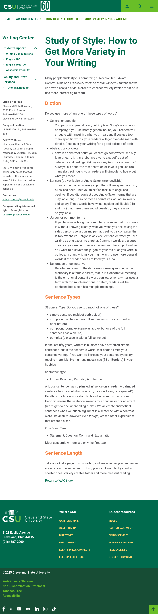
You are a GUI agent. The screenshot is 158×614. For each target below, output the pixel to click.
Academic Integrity (18, 70)
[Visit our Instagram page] (45, 608)
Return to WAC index (59, 480)
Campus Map (67, 528)
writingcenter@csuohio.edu (18, 199)
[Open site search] (139, 6)
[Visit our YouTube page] (19, 608)
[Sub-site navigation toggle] (36, 48)
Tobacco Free (12, 591)
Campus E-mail (69, 520)
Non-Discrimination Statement (23, 586)
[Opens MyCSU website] (127, 6)
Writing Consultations (19, 53)
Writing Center (27, 19)
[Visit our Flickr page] (28, 608)
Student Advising (120, 557)
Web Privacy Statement (18, 581)
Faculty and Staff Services (14, 79)
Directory (66, 535)
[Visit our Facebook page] (3, 608)
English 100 (13, 59)
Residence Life (118, 549)
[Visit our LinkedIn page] (37, 608)
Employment (67, 542)
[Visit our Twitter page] (11, 608)
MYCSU (113, 520)
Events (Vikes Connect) (74, 549)
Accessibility (11, 596)
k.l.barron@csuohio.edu (16, 214)
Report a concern (121, 542)
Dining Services (119, 535)
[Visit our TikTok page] (54, 608)
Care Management (121, 528)
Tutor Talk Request (17, 87)
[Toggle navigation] (152, 6)
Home (6, 19)
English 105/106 (16, 64)
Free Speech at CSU (71, 557)
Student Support (14, 48)
